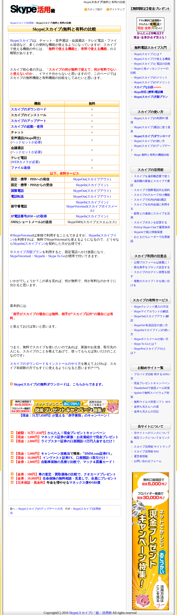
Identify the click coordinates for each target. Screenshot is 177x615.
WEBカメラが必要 (25, 162)
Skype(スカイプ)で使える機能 (152, 58)
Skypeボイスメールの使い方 (151, 339)
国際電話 (17, 191)
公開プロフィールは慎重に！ (152, 262)
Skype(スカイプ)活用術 (22, 23)
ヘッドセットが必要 (26, 142)
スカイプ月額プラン (27, 252)
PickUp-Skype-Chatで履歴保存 (152, 227)
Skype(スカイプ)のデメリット (152, 82)
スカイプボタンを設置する (150, 222)
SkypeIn (39, 256)
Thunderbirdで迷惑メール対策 (152, 388)
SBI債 (96, 482)
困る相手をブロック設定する (152, 267)
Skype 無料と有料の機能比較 (151, 154)
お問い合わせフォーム (148, 461)
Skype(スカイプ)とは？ (148, 54)
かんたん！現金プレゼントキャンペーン (76, 433)
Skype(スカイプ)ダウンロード (152, 136)
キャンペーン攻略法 (55, 453)
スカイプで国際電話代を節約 (152, 190)
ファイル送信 (20, 168)
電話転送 (17, 196)
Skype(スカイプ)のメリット (151, 77)
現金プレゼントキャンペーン (152, 383)
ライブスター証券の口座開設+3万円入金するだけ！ (78, 441)
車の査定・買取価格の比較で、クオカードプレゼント (77, 474)
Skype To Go (56, 256)
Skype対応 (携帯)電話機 (148, 92)
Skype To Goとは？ (145, 343)
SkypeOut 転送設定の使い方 (151, 325)
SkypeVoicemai (23, 235)
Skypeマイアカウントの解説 (151, 311)
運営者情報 (141, 456)
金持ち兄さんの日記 (146, 411)
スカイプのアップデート (28, 121)
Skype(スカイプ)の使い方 (149, 141)
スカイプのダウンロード (28, 109)
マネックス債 (78, 482)
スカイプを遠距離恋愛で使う (152, 176)
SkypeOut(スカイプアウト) (92, 179)
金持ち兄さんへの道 (146, 406)
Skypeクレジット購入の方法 (151, 306)
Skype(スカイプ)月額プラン (151, 96)
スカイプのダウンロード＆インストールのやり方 (45, 363)
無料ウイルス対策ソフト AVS (152, 401)
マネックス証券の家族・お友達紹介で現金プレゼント (79, 437)
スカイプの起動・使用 (27, 126)
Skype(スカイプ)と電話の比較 (152, 63)
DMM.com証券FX (97, 453)
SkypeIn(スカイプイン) (92, 185)
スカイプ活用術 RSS (146, 451)
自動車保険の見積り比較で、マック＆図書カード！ (78, 462)
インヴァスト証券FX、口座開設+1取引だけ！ (76, 458)
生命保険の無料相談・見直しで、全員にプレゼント (80, 478)
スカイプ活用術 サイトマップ (152, 446)
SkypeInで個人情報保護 (148, 232)
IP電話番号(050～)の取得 (29, 216)
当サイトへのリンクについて (152, 432)
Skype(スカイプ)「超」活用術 (90, 613)
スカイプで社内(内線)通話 (150, 199)
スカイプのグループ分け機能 (152, 194)
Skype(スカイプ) (21, 40)
